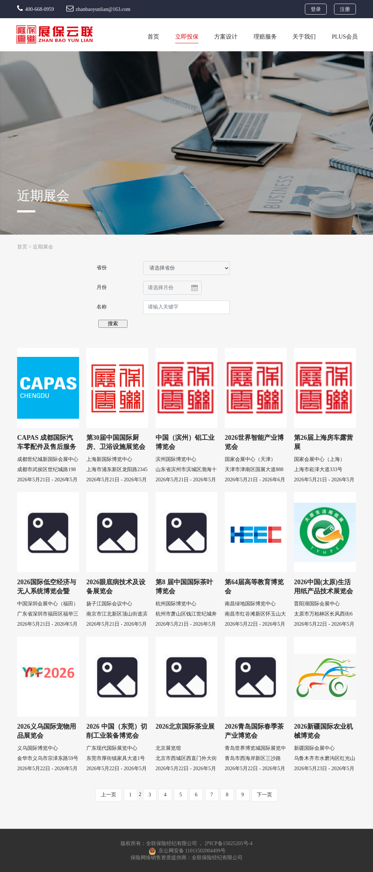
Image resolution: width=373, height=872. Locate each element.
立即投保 (187, 36)
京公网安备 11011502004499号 (187, 851)
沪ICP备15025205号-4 (228, 843)
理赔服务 (265, 36)
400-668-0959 (36, 9)
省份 (102, 267)
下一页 (264, 794)
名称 (102, 307)
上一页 (108, 794)
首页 (153, 36)
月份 (102, 287)
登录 (316, 9)
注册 (345, 9)
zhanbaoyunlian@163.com (98, 9)
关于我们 (304, 36)
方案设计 (225, 36)
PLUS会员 (345, 36)
